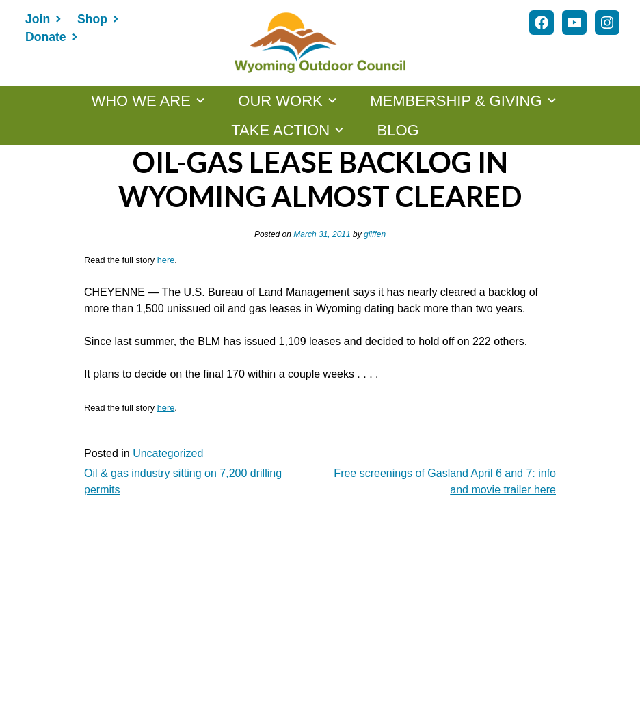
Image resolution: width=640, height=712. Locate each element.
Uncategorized (168, 453)
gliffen (375, 234)
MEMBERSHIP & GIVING (456, 100)
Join (37, 19)
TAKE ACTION (280, 130)
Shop (92, 19)
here (166, 260)
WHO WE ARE (140, 100)
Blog (398, 130)
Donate (45, 37)
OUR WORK (280, 100)
